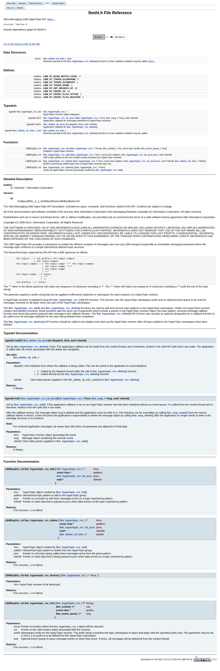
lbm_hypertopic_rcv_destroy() (27, 327)
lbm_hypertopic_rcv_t (55, 112)
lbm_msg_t (112, 118)
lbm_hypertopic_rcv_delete (57, 161)
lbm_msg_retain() (177, 418)
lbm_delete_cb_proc (54, 124)
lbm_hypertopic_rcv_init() (109, 170)
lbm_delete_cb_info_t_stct (57, 59)
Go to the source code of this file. (22, 44)
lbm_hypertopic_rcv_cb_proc (59, 118)
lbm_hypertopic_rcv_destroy (58, 167)
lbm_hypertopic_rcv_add (56, 155)
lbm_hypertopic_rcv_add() (24, 313)
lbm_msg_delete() (142, 421)
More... (51, 19)
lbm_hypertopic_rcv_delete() (82, 61)
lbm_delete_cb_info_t (54, 131)
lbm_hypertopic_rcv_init (56, 148)
